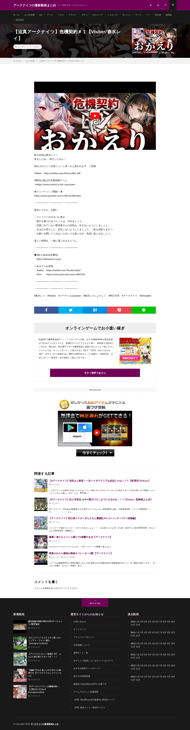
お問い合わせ (79, 622)
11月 (133, 636)
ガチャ (84, 14)
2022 (133, 665)
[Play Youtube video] (95, 117)
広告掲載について (81, 645)
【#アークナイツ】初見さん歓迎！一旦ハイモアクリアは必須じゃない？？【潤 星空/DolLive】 (99, 481)
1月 (138, 622)
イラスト (73, 14)
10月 (173, 633)
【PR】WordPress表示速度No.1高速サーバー (94, 699)
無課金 (169, 14)
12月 (138, 636)
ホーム (16, 14)
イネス (61, 14)
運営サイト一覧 (80, 653)
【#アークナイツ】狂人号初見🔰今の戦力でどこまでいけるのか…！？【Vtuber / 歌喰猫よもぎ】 (101, 500)
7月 (161, 633)
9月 (168, 633)
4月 (149, 622)
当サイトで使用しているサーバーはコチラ (93, 660)
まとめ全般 (29, 14)
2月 (142, 622)
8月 (164, 633)
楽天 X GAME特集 (81, 676)
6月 (157, 633)
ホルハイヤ (97, 14)
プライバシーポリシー (83, 637)
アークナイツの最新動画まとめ (45, 723)
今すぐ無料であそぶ (95, 373)
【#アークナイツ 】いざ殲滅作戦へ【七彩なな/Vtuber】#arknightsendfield (43, 690)
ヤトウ (138, 14)
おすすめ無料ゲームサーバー (86, 668)
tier (40, 14)
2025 (133, 633)
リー (148, 14)
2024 (133, 644)
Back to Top (95, 604)
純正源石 (20, 20)
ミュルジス (112, 14)
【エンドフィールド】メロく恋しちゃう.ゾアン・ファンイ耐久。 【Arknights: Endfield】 (44, 641)
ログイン (61, 589)
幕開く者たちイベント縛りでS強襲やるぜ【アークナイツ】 (80, 537)
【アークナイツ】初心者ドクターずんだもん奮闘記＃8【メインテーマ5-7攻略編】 (93, 518)
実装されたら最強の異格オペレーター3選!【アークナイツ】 (81, 554)
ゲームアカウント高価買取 (85, 691)
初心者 (158, 14)
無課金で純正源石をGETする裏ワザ (90, 684)
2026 (133, 622)
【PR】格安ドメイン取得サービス (89, 707)
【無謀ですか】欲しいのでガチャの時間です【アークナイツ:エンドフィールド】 (44, 674)
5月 (153, 622)
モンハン (126, 14)
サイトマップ (79, 630)
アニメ (50, 14)
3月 (145, 622)
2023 (133, 654)
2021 (133, 676)
